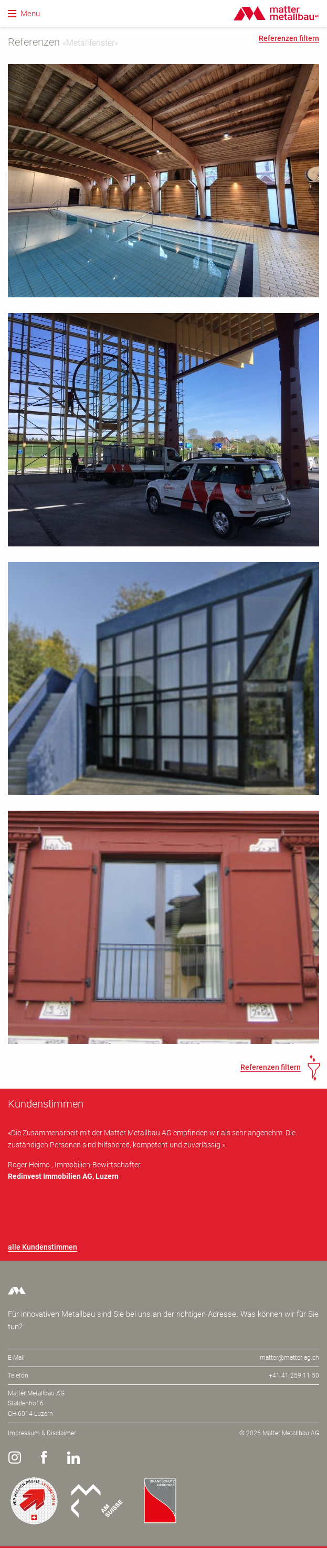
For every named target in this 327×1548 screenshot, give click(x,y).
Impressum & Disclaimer (42, 1433)
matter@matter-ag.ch (289, 1357)
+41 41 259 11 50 (294, 1375)
